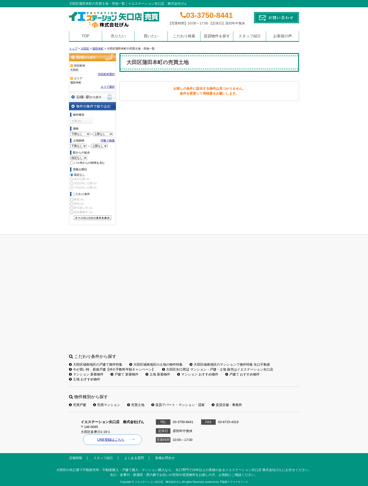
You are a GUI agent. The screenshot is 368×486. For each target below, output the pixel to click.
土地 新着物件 (158, 374)
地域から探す (92, 57)
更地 (79, 203)
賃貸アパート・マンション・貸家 (178, 405)
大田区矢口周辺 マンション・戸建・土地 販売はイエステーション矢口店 (217, 369)
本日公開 (81, 179)
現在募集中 (83, 212)
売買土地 (135, 405)
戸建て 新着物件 (124, 374)
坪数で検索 (108, 140)
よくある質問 (134, 458)
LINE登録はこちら (110, 439)
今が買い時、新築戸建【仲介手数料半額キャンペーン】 (112, 369)
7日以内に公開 (85, 187)
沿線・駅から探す (92, 97)
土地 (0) (76, 120)
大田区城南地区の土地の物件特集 (156, 364)
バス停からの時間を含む (89, 163)
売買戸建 (77, 405)
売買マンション (106, 405)
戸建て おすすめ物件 (242, 374)
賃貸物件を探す (217, 36)
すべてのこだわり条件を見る (92, 217)
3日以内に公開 (85, 183)
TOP (85, 36)
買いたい (151, 36)
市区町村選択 (106, 74)
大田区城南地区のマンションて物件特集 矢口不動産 (230, 364)
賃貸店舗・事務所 (227, 405)
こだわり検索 (184, 36)
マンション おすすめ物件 (197, 374)
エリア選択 (108, 86)
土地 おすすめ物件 (84, 379)
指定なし (79, 174)
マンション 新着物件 (86, 374)
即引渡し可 (83, 208)
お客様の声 (282, 36)
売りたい (118, 36)
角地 (79, 199)
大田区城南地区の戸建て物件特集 (95, 364)
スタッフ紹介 (249, 36)
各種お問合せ (165, 458)
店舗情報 (75, 458)
